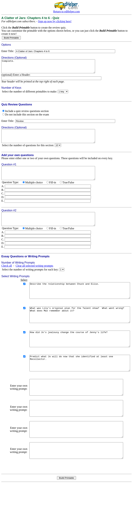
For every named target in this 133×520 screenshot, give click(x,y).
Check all (6, 276)
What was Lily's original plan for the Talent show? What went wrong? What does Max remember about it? (74, 330)
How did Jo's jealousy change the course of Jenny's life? (74, 357)
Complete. (53, 67)
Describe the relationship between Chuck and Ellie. (74, 302)
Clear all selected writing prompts (34, 276)
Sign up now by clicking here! (55, 21)
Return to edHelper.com (66, 11)
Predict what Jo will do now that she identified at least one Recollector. (74, 384)
